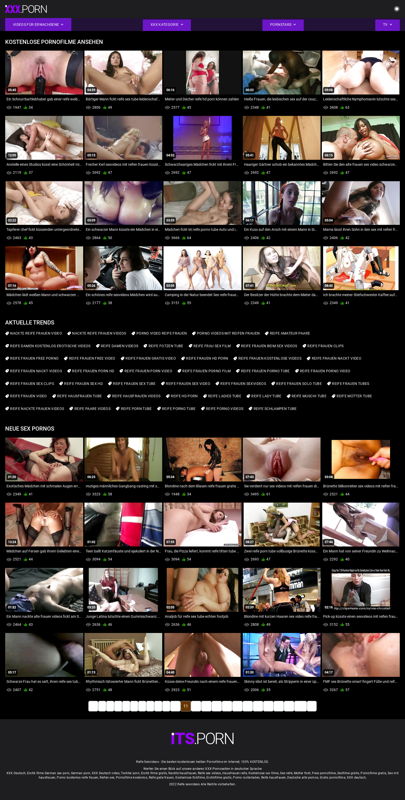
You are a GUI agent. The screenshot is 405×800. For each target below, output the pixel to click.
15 (227, 706)
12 (196, 706)
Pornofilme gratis (373, 773)
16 (237, 706)
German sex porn (57, 773)
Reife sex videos (209, 773)
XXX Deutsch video (106, 773)
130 (300, 706)
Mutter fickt (302, 773)
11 (185, 706)
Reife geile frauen (161, 777)
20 (278, 706)
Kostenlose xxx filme (263, 773)
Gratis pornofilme (332, 777)
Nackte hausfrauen (182, 773)
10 (175, 706)
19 (268, 706)
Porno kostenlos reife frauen (77, 777)
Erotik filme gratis (154, 773)
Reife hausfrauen (273, 777)
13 (206, 706)
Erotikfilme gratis (218, 777)
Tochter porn (130, 773)
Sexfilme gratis (348, 773)
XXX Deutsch (16, 773)
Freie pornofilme (324, 773)
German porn (80, 773)
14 (216, 706)
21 (289, 706)
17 (247, 706)
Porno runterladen (246, 777)
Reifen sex (107, 777)
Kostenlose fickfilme (190, 777)
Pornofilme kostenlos (131, 777)
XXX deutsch (356, 777)
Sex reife (286, 773)
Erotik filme (35, 773)
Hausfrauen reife (234, 773)
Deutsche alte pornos (302, 777)
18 (258, 706)
